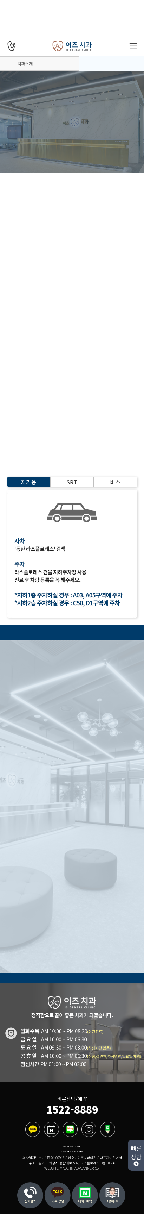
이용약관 (78, 1146)
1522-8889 (72, 1110)
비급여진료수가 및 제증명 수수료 (72, 1151)
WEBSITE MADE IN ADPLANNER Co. (72, 1168)
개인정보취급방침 (68, 1146)
